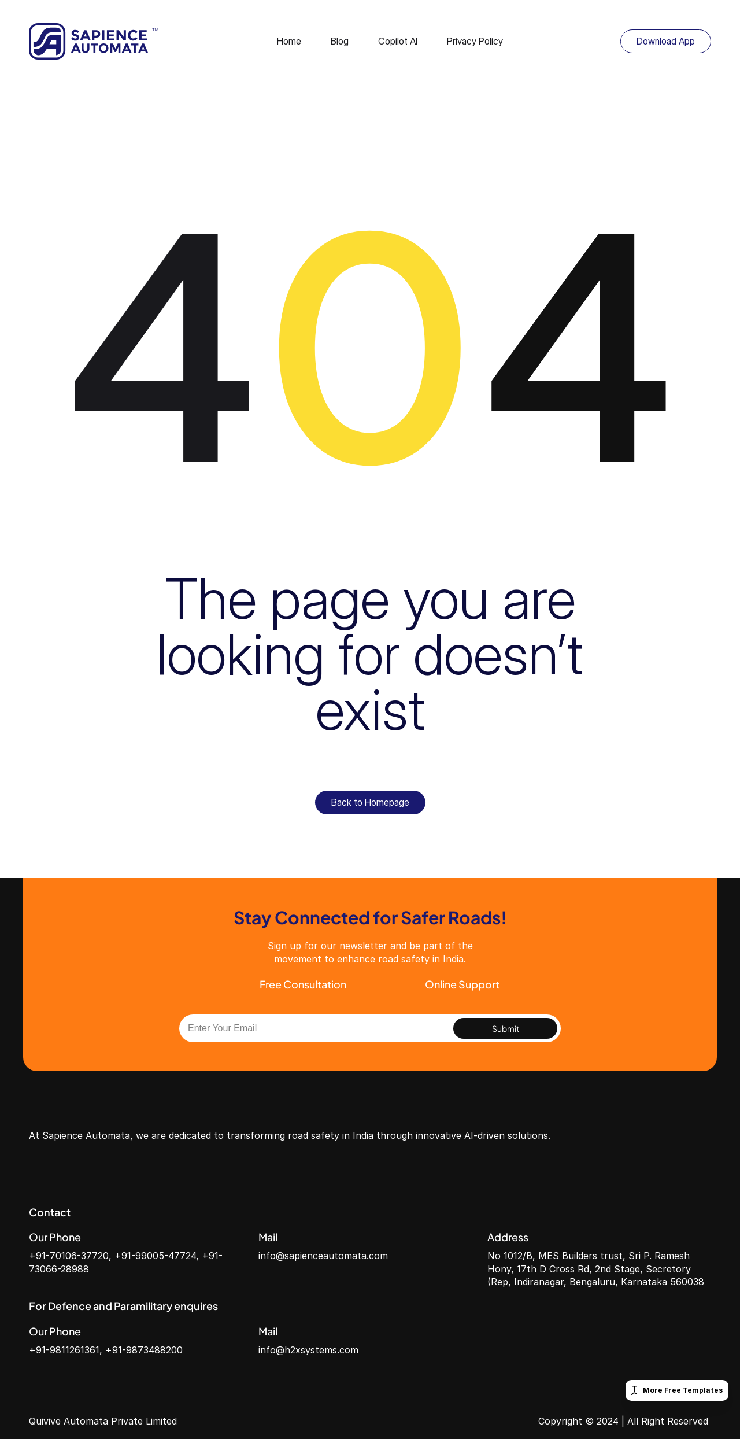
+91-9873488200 (144, 1350)
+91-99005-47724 (155, 1255)
